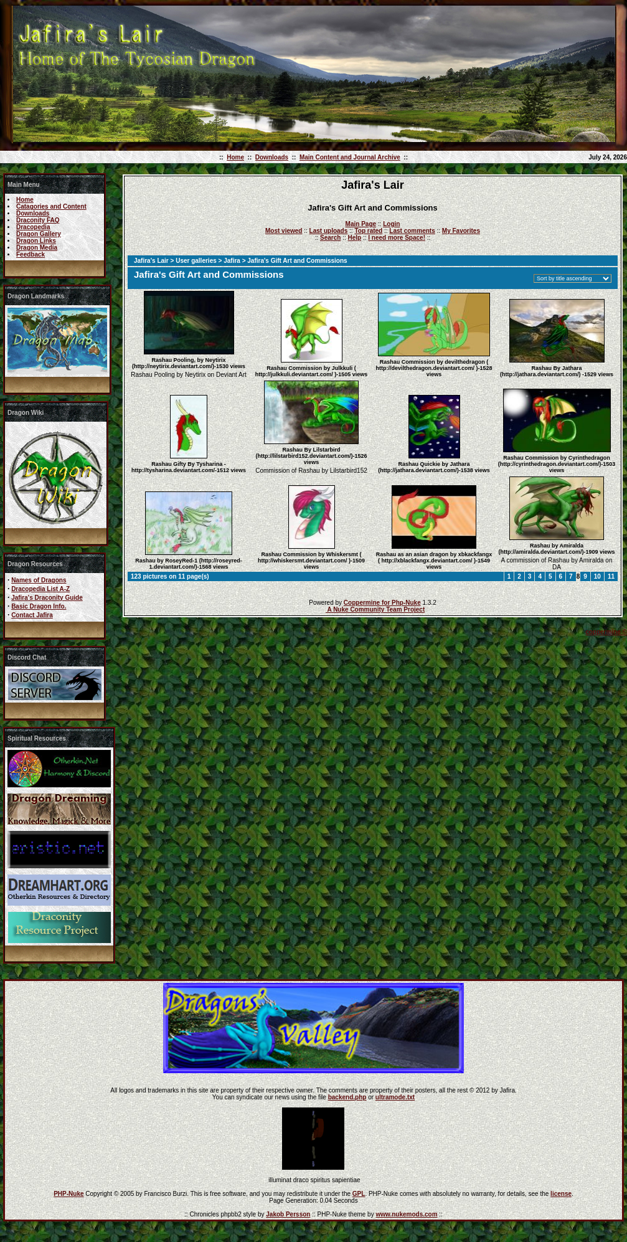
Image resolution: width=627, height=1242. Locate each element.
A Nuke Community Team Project (375, 609)
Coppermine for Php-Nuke (382, 602)
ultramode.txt (395, 1097)
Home (235, 157)
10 (597, 576)
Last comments (412, 230)
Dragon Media (36, 247)
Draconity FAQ (37, 220)
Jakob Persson (288, 1214)
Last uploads (328, 230)
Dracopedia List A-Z (40, 588)
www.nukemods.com (406, 1214)
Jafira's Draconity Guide (47, 597)
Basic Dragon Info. (38, 606)
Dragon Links (36, 240)
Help (354, 237)
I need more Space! (396, 237)
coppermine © (606, 631)
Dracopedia (33, 227)
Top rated (368, 230)
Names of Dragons (38, 580)
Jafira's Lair (151, 260)
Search (330, 237)
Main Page (361, 223)
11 (611, 576)
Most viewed (283, 230)
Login (391, 223)
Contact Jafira (32, 615)
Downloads (271, 157)
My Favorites (461, 230)
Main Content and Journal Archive (349, 157)
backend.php (347, 1097)
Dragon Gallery (38, 233)
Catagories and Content (51, 206)
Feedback (30, 254)
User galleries (196, 260)
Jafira (232, 260)
